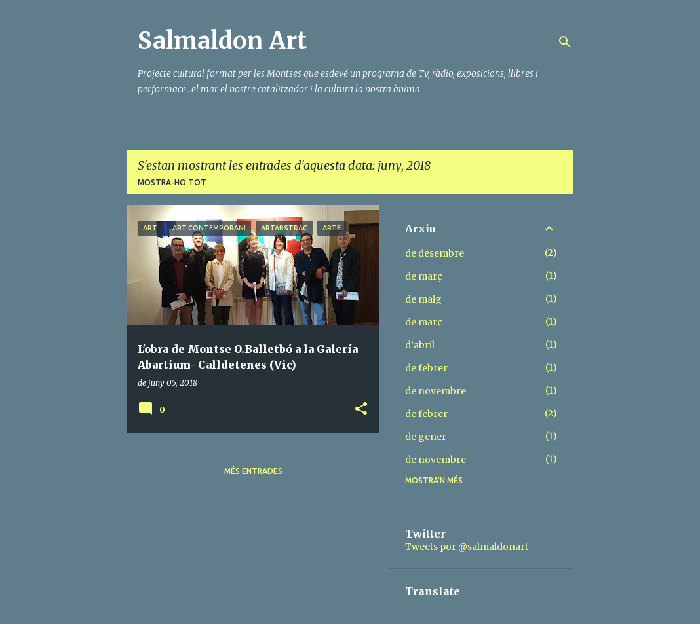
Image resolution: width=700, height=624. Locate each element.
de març (423, 276)
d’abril (420, 345)
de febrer (426, 368)
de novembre (435, 391)
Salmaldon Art (222, 41)
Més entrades (253, 471)
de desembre (434, 253)
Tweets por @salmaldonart (466, 547)
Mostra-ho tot (172, 182)
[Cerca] (565, 42)
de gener (425, 437)
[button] (361, 409)
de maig (423, 299)
